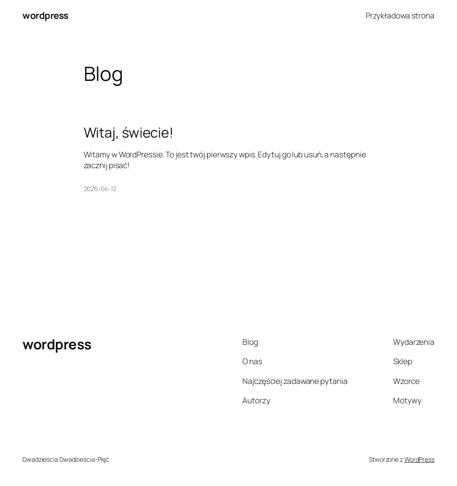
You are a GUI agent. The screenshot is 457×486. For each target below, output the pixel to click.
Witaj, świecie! (129, 132)
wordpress (45, 15)
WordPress (419, 459)
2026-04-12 (100, 188)
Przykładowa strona (400, 15)
